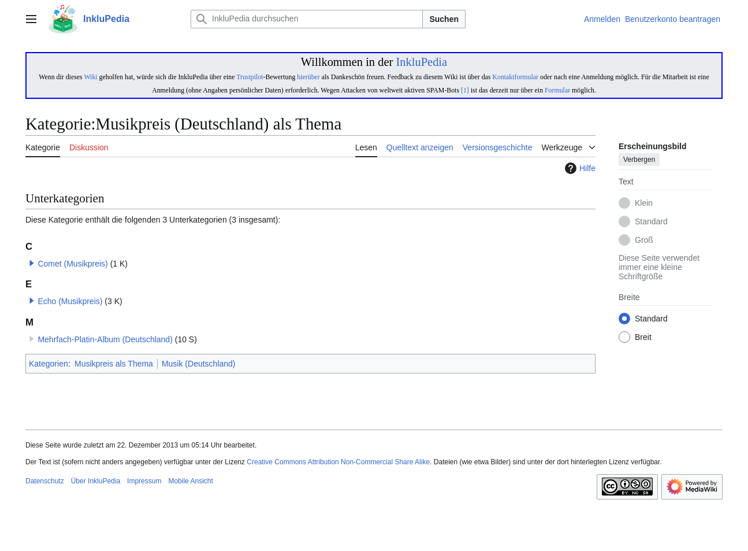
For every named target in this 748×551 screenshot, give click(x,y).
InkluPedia (421, 62)
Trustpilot (249, 77)
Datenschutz (44, 481)
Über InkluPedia (95, 481)
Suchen (444, 19)
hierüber (308, 77)
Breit (643, 337)
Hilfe (579, 168)
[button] (32, 263)
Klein (644, 203)
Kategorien (48, 363)
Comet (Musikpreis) (72, 263)
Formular (557, 90)
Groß (644, 240)
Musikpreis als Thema (114, 363)
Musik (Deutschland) (199, 363)
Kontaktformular (515, 77)
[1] (465, 90)
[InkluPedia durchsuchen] (307, 19)
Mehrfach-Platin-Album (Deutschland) (105, 339)
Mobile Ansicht (190, 481)
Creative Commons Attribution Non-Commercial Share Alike (338, 462)
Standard (651, 222)
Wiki (90, 77)
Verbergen (639, 160)
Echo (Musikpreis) (70, 301)
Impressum (144, 481)
